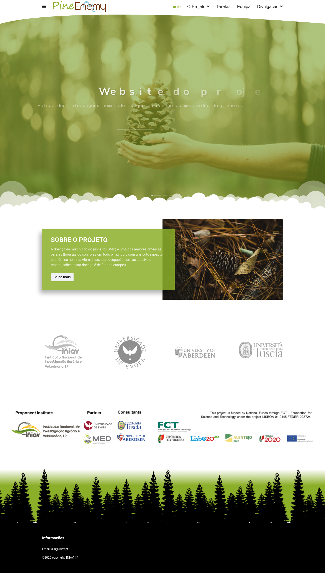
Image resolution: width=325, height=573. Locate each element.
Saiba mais (63, 277)
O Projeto (196, 6)
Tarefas (223, 6)
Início (175, 6)
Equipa (244, 6)
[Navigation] (44, 6)
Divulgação (268, 6)
